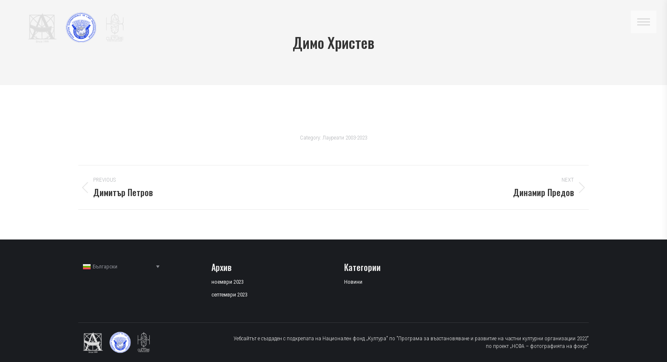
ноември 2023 (227, 282)
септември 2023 (229, 294)
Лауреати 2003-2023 (344, 137)
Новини (353, 282)
